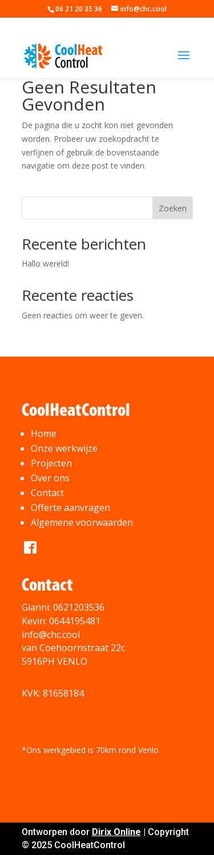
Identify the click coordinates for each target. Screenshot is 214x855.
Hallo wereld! (45, 263)
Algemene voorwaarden (82, 522)
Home (43, 433)
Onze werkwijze (64, 448)
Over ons (50, 478)
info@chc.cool (51, 634)
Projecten (51, 463)
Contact (47, 492)
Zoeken (173, 208)
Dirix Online (116, 832)
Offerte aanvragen (70, 507)
